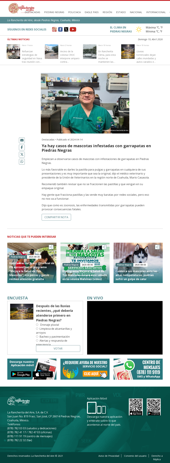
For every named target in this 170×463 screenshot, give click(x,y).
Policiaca (74, 12)
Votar (58, 348)
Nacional (136, 12)
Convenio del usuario (135, 455)
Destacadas (32, 12)
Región (107, 12)
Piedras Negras (54, 12)
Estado (121, 12)
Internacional (156, 12)
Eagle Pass (92, 12)
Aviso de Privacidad (108, 455)
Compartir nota (56, 217)
